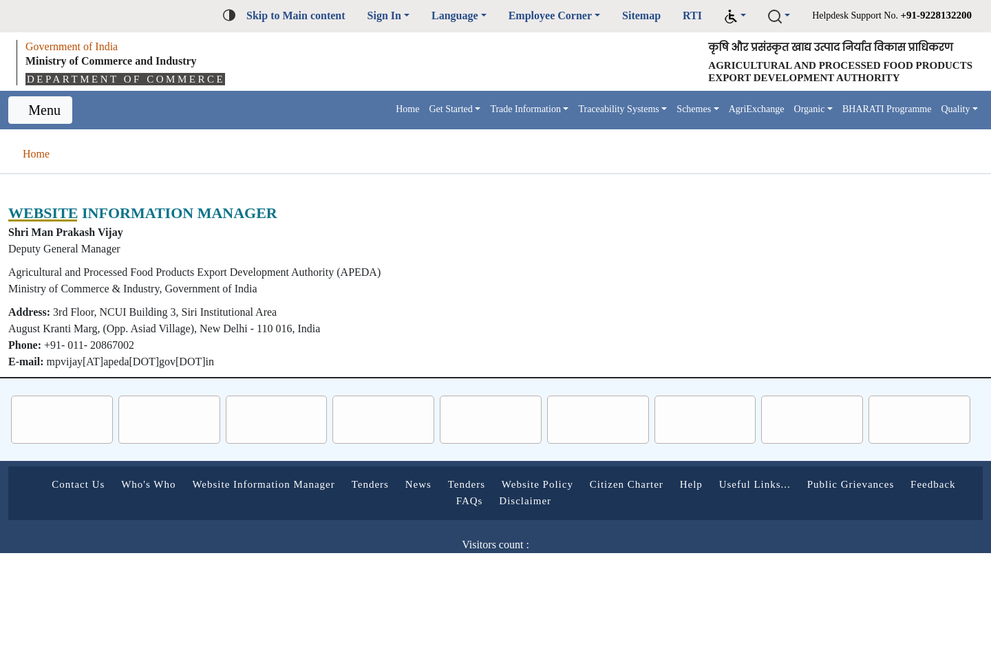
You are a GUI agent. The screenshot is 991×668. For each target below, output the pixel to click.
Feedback (502, 502)
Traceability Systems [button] (566, 112)
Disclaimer (624, 502)
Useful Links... (891, 486)
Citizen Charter (750, 486)
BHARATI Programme (876, 112)
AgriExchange (729, 112)
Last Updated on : (434, 580)
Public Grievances (405, 502)
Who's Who (195, 486)
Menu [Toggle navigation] (47, 112)
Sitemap (603, 15)
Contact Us (113, 486)
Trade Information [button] (454, 112)
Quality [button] (952, 112)
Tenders (454, 486)
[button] (698, 16)
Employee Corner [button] (500, 15)
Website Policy (647, 486)
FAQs (562, 502)
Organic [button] (790, 112)
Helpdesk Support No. (874, 15)
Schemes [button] (656, 112)
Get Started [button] (365, 112)
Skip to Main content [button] (218, 15)
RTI (657, 15)
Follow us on (441, 613)
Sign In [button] (316, 15)
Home (312, 112)
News (510, 486)
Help (824, 486)
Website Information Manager (329, 486)
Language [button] (393, 15)
